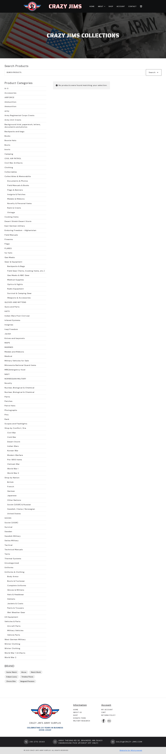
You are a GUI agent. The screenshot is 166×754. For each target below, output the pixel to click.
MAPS (7, 343)
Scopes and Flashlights (16, 423)
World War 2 (10, 657)
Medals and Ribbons (14, 352)
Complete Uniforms (16, 585)
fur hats (8, 253)
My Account (107, 710)
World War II (13, 473)
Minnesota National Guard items (20, 365)
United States (14, 513)
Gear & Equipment (13, 262)
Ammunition (10, 102)
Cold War (11, 437)
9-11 (6, 88)
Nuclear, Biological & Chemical (19, 388)
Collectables (11, 172)
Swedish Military (13, 536)
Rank (7, 419)
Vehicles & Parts (12, 621)
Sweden (8, 531)
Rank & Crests (14, 208)
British (10, 482)
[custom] (109, 721)
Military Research (81, 721)
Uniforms (9, 567)
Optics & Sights (15, 284)
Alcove (23, 672)
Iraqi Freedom (11, 329)
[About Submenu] (104, 6)
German (11, 491)
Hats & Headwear (15, 594)
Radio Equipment (15, 289)
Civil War (11, 432)
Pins (7, 414)
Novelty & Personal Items (19, 203)
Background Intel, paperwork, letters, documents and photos (23, 125)
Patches (8, 401)
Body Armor (13, 576)
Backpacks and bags (14, 131)
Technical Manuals (14, 549)
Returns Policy (108, 715)
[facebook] (103, 721)
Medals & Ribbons (16, 199)
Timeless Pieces (27, 677)
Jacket (8, 334)
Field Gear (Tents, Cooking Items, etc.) (26, 271)
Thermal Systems (13, 558)
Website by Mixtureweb (131, 750)
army (7, 111)
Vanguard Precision (27, 681)
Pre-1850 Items (14, 459)
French (10, 486)
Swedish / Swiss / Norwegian (21, 509)
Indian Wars (13, 446)
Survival (8, 527)
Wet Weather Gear (16, 612)
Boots (7, 145)
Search (152, 72)
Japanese (12, 495)
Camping (9, 154)
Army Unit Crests (13, 120)
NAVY (7, 374)
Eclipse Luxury (11, 677)
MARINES (9, 347)
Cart (103, 712)
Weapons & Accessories (19, 298)
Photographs (11, 410)
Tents (7, 554)
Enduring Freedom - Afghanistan (20, 230)
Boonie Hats (10, 140)
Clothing (9, 167)
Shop (111, 6)
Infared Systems (12, 320)
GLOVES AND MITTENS (15, 302)
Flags (7, 244)
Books (7, 136)
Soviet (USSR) (11, 522)
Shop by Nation (12, 477)
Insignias (9, 325)
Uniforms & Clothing (14, 572)
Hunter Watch (11, 672)
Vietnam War (13, 464)
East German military (15, 226)
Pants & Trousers (15, 608)
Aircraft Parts (13, 626)
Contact (132, 6)
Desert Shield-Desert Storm (18, 221)
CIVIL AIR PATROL (13, 158)
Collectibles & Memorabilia (18, 176)
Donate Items (79, 718)
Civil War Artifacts (14, 163)
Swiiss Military (12, 540)
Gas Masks (10, 257)
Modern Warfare (15, 455)
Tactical (9, 545)
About (100, 6)
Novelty (8, 383)
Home (91, 6)
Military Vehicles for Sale (17, 360)
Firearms (9, 239)
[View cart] (141, 6)
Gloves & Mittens (15, 590)
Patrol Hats (10, 405)
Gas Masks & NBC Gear (18, 275)
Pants (7, 397)
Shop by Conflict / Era (15, 428)
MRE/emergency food (15, 369)
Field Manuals (11, 235)
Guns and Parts (12, 307)
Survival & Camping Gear (19, 293)
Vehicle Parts (13, 635)
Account (121, 6)
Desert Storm (13, 442)
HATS (7, 311)
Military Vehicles (15, 630)
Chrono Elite (11, 681)
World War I (12, 468)
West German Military (15, 639)
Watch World (36, 672)
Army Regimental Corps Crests (19, 115)
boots (7, 149)
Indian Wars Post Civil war (17, 316)
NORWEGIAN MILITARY (15, 379)
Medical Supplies (15, 280)
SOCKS (8, 518)
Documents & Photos (17, 181)
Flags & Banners (15, 190)
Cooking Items (12, 217)
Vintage (11, 212)
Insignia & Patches (16, 194)
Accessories (10, 93)
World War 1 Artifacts (15, 653)
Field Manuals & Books (18, 185)
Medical (8, 356)
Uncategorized (12, 563)
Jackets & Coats (15, 603)
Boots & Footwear (16, 581)
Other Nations (14, 500)
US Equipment (11, 617)
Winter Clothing (12, 644)
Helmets (11, 599)
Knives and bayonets (15, 338)
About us (77, 712)
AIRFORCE (9, 97)
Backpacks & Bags (16, 266)
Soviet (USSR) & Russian (19, 504)
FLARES (8, 248)
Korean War (12, 450)
